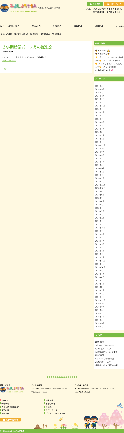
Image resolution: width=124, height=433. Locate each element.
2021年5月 (99, 280)
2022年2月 (100, 254)
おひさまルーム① (103, 348)
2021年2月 (99, 290)
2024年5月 (100, 165)
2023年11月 (100, 184)
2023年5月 (99, 204)
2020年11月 (100, 300)
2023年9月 (99, 191)
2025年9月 (100, 112)
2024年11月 (100, 145)
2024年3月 (99, 171)
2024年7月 (100, 158)
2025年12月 (100, 102)
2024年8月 (100, 155)
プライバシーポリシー (55, 413)
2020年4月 (100, 323)
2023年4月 (99, 207)
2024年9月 (100, 151)
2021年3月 (99, 287)
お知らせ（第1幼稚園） (105, 345)
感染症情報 (50, 403)
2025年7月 (100, 118)
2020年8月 (100, 310)
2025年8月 (100, 115)
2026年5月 (100, 86)
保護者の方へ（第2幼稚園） (107, 365)
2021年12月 (100, 260)
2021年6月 (99, 277)
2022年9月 (100, 231)
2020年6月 (100, 316)
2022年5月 (100, 244)
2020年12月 (100, 296)
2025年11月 (100, 105)
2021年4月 (99, 283)
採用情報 (49, 400)
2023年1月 (99, 217)
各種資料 (96, 4)
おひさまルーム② (103, 361)
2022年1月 (99, 257)
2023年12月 (100, 181)
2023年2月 (99, 214)
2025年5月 (100, 125)
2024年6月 (100, 161)
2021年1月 (99, 293)
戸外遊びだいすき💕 (104, 70)
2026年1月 (99, 99)
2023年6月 (99, 201)
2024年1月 (99, 178)
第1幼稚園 (99, 342)
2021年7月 (99, 273)
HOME (4, 400)
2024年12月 (100, 142)
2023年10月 (100, 188)
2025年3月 (99, 132)
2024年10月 (100, 148)
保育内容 (5, 410)
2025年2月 (100, 135)
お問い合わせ (115, 4)
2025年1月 (99, 138)
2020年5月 (100, 320)
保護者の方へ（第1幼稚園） (107, 352)
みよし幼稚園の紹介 (10, 406)
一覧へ (5, 68)
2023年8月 (99, 194)
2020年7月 (100, 313)
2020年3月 (99, 326)
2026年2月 (100, 95)
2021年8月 (99, 270)
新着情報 (5, 403)
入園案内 (5, 413)
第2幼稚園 (99, 355)
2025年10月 (100, 109)
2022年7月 (100, 237)
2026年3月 (99, 92)
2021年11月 (100, 264)
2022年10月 (100, 227)
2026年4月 (100, 89)
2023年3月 (99, 211)
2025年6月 (100, 122)
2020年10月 (100, 303)
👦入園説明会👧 (102, 50)
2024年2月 (100, 175)
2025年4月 (100, 128)
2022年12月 (100, 221)
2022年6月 (100, 240)
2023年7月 (99, 198)
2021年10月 (100, 267)
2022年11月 (100, 224)
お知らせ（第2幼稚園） (105, 358)
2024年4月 (100, 168)
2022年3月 (99, 250)
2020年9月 (100, 306)
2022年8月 (100, 234)
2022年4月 (100, 247)
